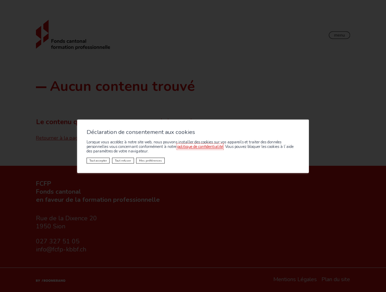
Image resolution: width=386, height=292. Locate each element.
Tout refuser (123, 160)
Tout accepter (98, 160)
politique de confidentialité (200, 146)
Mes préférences (150, 160)
